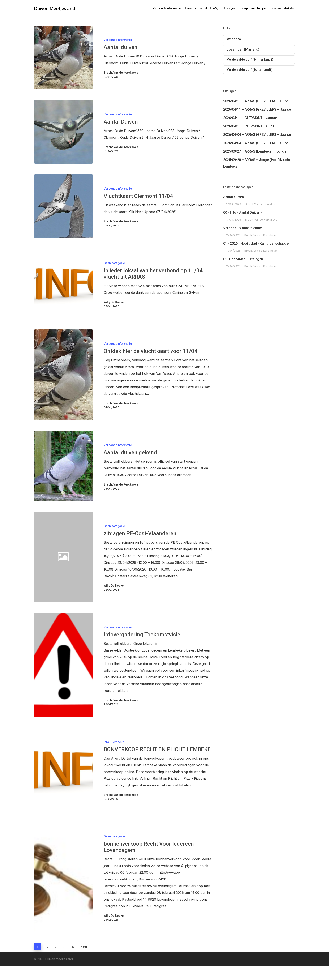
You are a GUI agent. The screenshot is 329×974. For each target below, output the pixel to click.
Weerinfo (234, 39)
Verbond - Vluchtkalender (242, 228)
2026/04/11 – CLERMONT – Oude (248, 126)
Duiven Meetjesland (54, 8)
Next (84, 947)
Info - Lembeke (114, 742)
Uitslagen (229, 8)
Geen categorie (114, 263)
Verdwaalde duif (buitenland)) (249, 70)
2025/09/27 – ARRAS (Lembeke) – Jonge (254, 151)
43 (72, 947)
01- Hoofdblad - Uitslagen (243, 259)
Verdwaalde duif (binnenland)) (250, 59)
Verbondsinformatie (167, 8)
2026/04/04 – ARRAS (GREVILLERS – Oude (255, 143)
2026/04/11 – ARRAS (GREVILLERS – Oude (255, 101)
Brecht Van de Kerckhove (121, 72)
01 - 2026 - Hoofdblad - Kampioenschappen (256, 243)
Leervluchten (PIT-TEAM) (201, 8)
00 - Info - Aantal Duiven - (242, 212)
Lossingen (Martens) (243, 49)
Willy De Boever (114, 302)
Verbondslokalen (283, 8)
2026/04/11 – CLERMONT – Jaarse (250, 118)
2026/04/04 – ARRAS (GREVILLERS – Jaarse (257, 135)
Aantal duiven (233, 197)
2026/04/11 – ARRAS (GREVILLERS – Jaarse (257, 109)
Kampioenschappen (253, 8)
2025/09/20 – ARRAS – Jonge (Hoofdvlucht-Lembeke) (257, 163)
